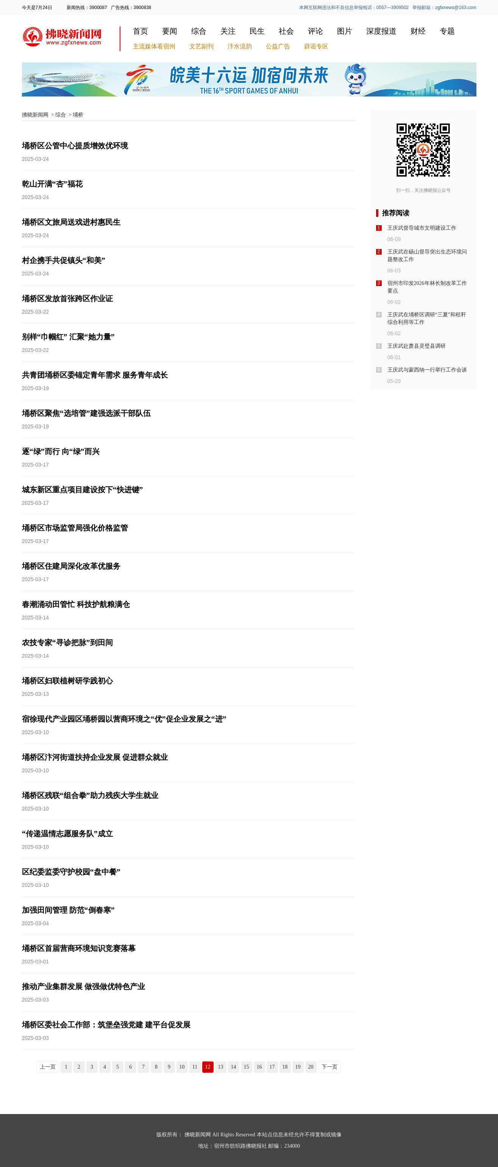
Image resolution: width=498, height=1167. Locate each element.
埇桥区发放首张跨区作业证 (67, 298)
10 (182, 1067)
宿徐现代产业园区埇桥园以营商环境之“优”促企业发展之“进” (124, 719)
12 (208, 1067)
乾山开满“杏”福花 (52, 184)
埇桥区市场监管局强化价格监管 (75, 528)
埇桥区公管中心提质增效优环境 (75, 146)
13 (220, 1067)
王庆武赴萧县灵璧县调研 (416, 346)
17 (272, 1067)
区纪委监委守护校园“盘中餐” (71, 872)
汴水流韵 (240, 46)
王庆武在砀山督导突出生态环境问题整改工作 (427, 255)
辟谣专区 (316, 46)
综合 (198, 31)
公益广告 (278, 46)
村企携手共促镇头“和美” (63, 260)
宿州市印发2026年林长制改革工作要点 (427, 287)
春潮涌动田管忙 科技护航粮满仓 (76, 604)
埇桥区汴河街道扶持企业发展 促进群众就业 (95, 757)
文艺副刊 (201, 46)
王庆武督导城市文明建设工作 (421, 228)
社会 (286, 31)
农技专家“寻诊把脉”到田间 (67, 642)
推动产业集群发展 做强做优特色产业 (83, 986)
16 (259, 1067)
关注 (228, 31)
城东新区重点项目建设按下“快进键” (82, 489)
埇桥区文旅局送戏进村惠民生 (71, 222)
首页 (140, 31)
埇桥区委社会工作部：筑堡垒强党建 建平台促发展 (106, 1025)
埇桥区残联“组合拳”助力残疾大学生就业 (90, 795)
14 (233, 1067)
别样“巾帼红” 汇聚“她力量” (68, 337)
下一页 (329, 1067)
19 (298, 1067)
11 (194, 1067)
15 (246, 1067)
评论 (315, 31)
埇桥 (78, 115)
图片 (344, 31)
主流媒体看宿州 (154, 46)
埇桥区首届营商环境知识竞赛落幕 (79, 948)
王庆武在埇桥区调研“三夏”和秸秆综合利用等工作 (426, 318)
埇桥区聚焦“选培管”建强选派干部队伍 (86, 413)
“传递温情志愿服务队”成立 (67, 833)
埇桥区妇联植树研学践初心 (67, 681)
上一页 (48, 1067)
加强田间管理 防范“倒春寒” (68, 910)
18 (285, 1067)
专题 (447, 31)
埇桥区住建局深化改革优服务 (71, 566)
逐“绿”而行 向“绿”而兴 (61, 451)
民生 (257, 31)
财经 (418, 31)
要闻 (169, 31)
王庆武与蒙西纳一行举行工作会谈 (427, 370)
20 (311, 1067)
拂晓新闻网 (35, 115)
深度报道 (381, 31)
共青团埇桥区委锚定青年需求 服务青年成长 (95, 375)
